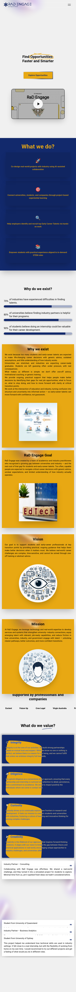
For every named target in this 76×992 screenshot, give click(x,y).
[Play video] (38, 104)
